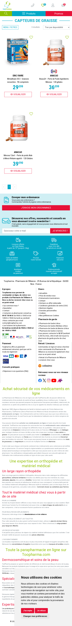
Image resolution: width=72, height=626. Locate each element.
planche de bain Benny (59, 521)
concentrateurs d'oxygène (21, 544)
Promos (58, 13)
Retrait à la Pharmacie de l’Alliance (52, 358)
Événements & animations (49, 298)
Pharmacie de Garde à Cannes (50, 331)
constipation (45, 435)
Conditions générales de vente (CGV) (53, 306)
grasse (4, 435)
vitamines (51, 441)
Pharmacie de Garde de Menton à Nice (53, 328)
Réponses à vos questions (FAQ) (15, 371)
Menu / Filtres (10, 27)
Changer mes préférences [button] (35, 616)
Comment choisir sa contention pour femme (53, 487)
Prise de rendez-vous (47, 296)
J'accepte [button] (27, 610)
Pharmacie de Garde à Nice (49, 323)
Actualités (42, 293)
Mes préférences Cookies (48, 316)
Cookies (42, 313)
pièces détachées (38, 535)
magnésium (19, 441)
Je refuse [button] (41, 610)
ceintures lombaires (19, 478)
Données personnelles (47, 311)
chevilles (28, 480)
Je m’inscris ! (60, 230)
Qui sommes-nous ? (10, 306)
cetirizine (66, 435)
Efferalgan (53, 430)
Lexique (41, 301)
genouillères (6, 478)
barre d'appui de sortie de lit (53, 505)
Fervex (26, 437)
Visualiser (18, 94)
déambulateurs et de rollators (35, 514)
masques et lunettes (56, 544)
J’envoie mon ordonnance (36, 207)
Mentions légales (45, 308)
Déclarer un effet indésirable (49, 303)
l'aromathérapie (9, 587)
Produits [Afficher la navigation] (34, 13)
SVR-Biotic (5, 573)
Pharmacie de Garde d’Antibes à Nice (53, 326)
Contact (5, 311)
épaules (12, 480)
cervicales (5, 480)
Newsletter (7, 308)
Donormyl (64, 437)
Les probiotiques (8, 608)
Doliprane (16, 430)
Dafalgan (65, 430)
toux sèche (59, 432)
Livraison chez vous (46, 360)
